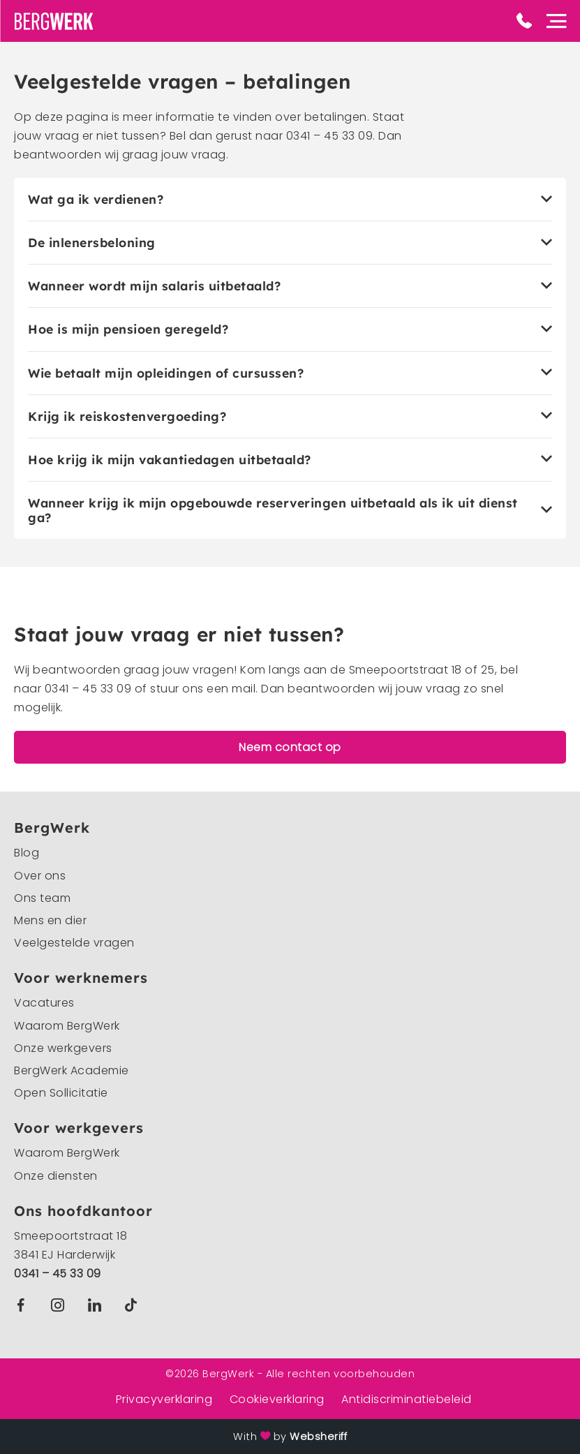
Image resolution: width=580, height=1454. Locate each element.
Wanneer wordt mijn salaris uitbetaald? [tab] (154, 286)
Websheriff (318, 1437)
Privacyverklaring (164, 1399)
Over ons (40, 876)
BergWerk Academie (71, 1070)
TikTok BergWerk (133, 1305)
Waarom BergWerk (67, 1026)
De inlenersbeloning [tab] (92, 242)
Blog (26, 853)
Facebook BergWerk (24, 1305)
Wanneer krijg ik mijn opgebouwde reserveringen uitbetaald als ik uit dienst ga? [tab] (273, 510)
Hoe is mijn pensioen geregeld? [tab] (128, 329)
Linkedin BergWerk (97, 1305)
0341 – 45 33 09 (57, 1274)
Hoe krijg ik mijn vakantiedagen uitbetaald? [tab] (169, 459)
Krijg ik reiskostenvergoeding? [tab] (127, 416)
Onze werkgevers (63, 1048)
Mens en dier (50, 920)
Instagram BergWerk (61, 1305)
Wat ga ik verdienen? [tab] (95, 199)
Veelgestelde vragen (74, 943)
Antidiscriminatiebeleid (406, 1399)
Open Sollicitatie (61, 1093)
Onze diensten (56, 1176)
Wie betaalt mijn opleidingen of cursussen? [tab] (166, 373)
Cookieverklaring (277, 1399)
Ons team (42, 898)
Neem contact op (290, 747)
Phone (524, 21)
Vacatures (44, 1003)
